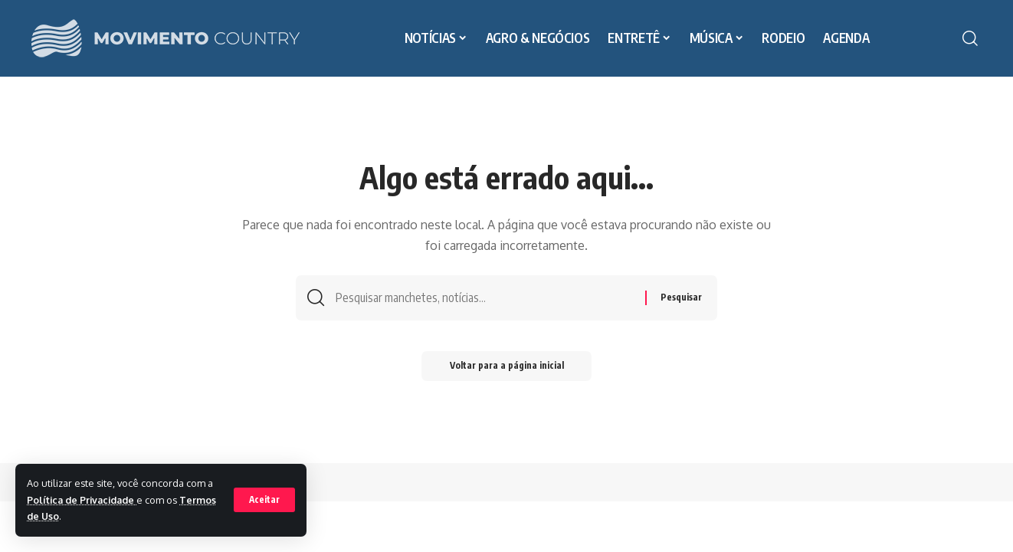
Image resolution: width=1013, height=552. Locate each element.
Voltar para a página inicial (507, 369)
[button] (264, 500)
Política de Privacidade (84, 500)
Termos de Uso (63, 516)
